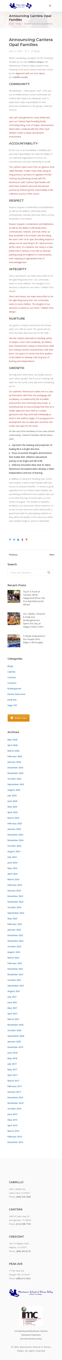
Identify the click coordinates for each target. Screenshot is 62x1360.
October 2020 (14, 1030)
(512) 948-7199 (23, 1224)
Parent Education (16, 694)
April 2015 (12, 1125)
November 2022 (15, 940)
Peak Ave (11, 699)
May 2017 (12, 1069)
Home (11, 24)
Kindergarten (14, 688)
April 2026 (12, 745)
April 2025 (12, 812)
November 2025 (15, 773)
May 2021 (12, 1008)
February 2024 (14, 885)
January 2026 (14, 762)
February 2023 (14, 924)
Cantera (11, 677)
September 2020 (15, 1036)
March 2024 (13, 879)
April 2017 (12, 1075)
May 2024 (12, 868)
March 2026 (13, 750)
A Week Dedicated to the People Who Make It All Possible (34, 639)
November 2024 (15, 840)
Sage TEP (12, 705)
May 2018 (12, 1058)
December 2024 (15, 834)
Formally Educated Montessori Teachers (31, 1331)
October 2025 (14, 778)
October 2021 (14, 980)
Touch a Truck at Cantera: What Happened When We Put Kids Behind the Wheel (34, 598)
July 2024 (12, 857)
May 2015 (12, 1119)
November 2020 (15, 1024)
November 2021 (15, 974)
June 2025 (12, 801)
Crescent (11, 683)
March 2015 (13, 1131)
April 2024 (12, 873)
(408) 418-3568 (23, 1196)
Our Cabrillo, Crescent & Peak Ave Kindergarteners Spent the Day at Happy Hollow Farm (34, 620)
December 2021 (15, 968)
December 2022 (15, 935)
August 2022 (13, 952)
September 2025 (15, 784)
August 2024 (13, 851)
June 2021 (12, 1002)
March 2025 (13, 817)
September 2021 (15, 985)
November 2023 (15, 901)
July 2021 (12, 996)
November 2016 (15, 1103)
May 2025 (12, 806)
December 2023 (15, 896)
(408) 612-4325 (23, 1278)
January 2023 (14, 929)
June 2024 (12, 862)
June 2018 (12, 1052)
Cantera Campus (36, 61)
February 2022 (14, 963)
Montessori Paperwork (31, 1335)
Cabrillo (11, 671)
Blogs (18, 24)
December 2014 (15, 1142)
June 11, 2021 (15, 51)
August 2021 (13, 991)
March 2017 (13, 1080)
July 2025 (12, 795)
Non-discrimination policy (31, 1338)
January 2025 (14, 829)
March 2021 (13, 1019)
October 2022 (14, 946)
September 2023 (15, 913)
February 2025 (14, 823)
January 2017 (14, 1091)
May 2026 (12, 739)
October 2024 (14, 845)
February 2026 (14, 756)
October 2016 (14, 1108)
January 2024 (14, 890)
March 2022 (13, 957)
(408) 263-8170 (23, 1251)
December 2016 (15, 1097)
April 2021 (12, 1013)
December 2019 (15, 1047)
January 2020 (14, 1041)
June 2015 (12, 1114)
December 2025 (15, 767)
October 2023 (14, 907)
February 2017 (14, 1086)
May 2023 (12, 918)
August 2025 (13, 790)
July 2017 (12, 1063)
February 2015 (14, 1136)
